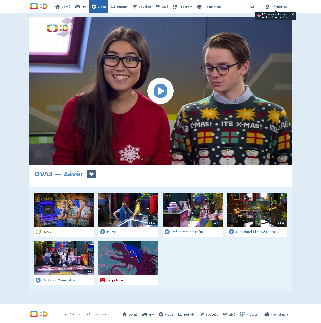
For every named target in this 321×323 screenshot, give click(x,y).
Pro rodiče (101, 314)
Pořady (119, 6)
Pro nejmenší (209, 6)
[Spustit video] (160, 91)
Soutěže (141, 6)
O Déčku (69, 314)
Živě (161, 6)
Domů (62, 6)
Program (182, 6)
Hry (81, 6)
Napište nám (84, 314)
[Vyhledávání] (252, 6)
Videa (98, 6)
